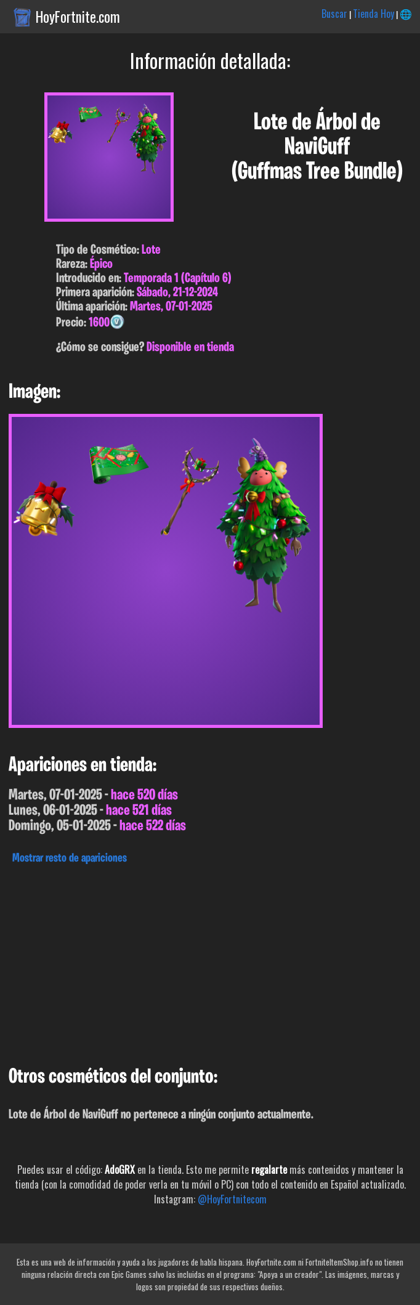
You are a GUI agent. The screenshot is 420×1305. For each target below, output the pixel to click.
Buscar (334, 13)
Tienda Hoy (373, 13)
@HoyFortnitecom (232, 1199)
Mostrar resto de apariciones (69, 858)
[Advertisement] (210, 962)
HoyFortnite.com (78, 16)
